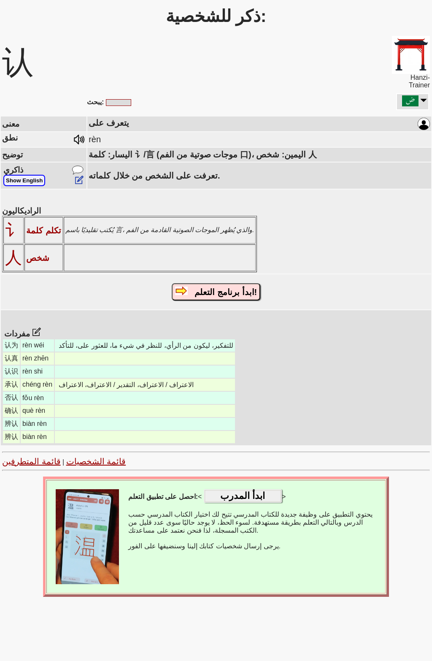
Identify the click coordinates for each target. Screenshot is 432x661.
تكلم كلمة (43, 230)
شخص (37, 258)
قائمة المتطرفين (31, 461)
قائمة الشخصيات (96, 461)
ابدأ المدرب (242, 495)
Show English (24, 180)
